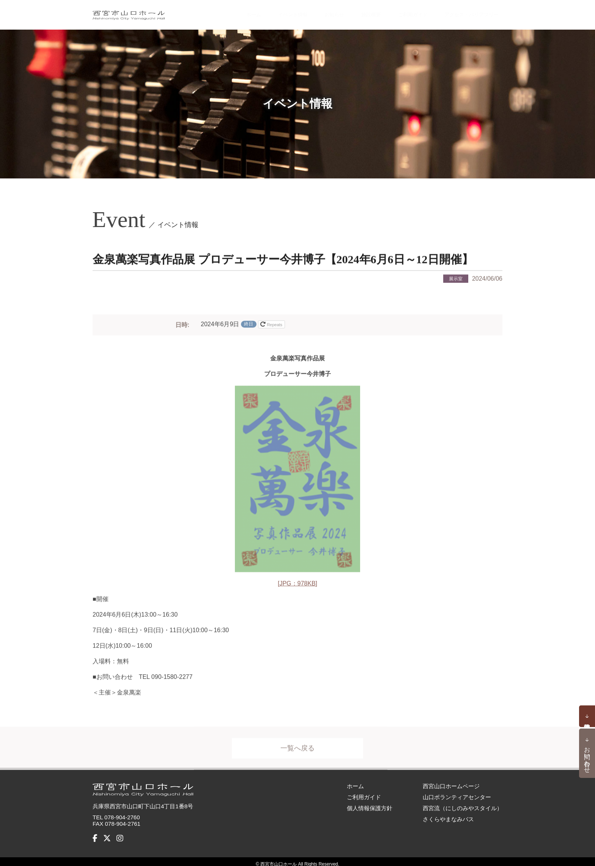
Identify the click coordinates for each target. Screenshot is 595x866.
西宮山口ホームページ (451, 781)
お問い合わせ (587, 756)
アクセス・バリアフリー (464, 12)
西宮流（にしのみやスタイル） (462, 803)
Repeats (271, 323)
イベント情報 (273, 12)
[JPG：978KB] (297, 582)
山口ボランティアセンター (457, 792)
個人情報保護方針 (369, 803)
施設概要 (353, 12)
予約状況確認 (587, 716)
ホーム (233, 12)
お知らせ (317, 12)
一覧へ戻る (297, 747)
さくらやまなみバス (448, 814)
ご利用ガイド (397, 12)
